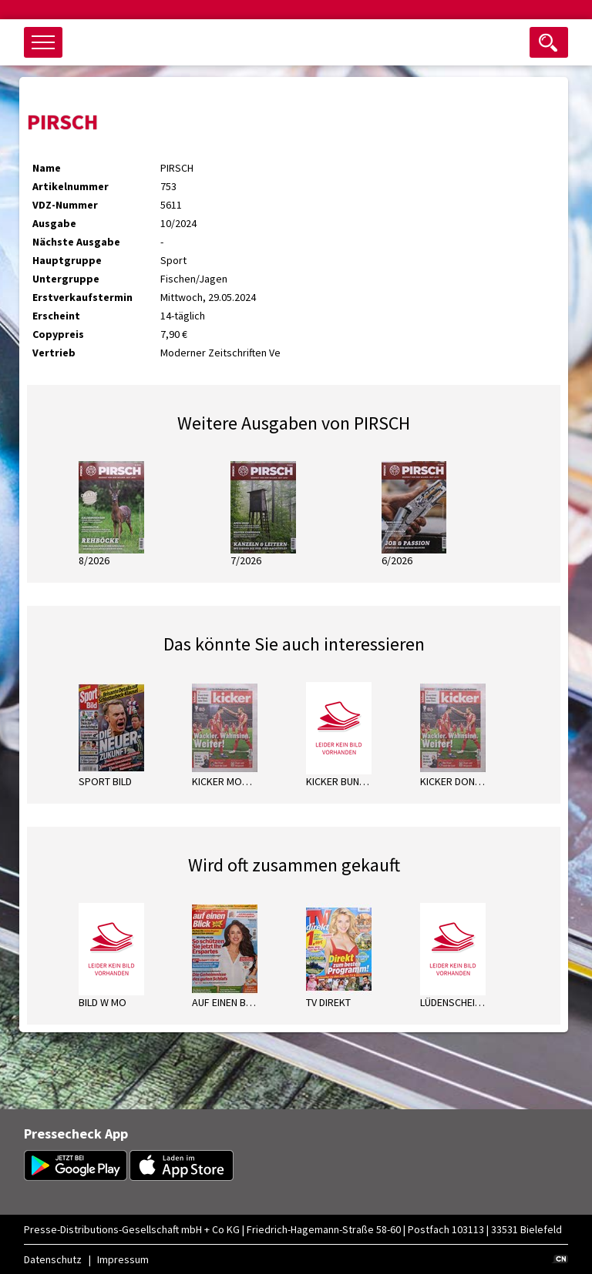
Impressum (123, 1259)
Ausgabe (54, 223)
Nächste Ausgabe (76, 242)
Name (46, 168)
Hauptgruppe (67, 260)
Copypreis (58, 334)
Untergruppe (65, 279)
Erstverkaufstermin (82, 297)
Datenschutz (53, 1259)
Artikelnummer (70, 186)
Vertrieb (54, 352)
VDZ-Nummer (65, 205)
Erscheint (56, 316)
